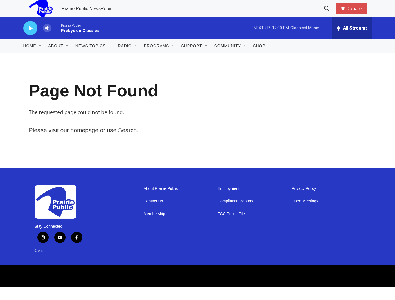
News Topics (90, 58)
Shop (259, 58)
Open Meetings (305, 214)
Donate (357, 15)
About (55, 58)
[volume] (47, 41)
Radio (125, 58)
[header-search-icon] (329, 14)
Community (227, 58)
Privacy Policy (304, 201)
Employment (229, 201)
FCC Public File (231, 226)
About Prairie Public (161, 201)
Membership (154, 226)
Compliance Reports (235, 214)
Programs (156, 58)
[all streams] (352, 41)
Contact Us (153, 214)
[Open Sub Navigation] (40, 58)
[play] (30, 41)
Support (191, 58)
